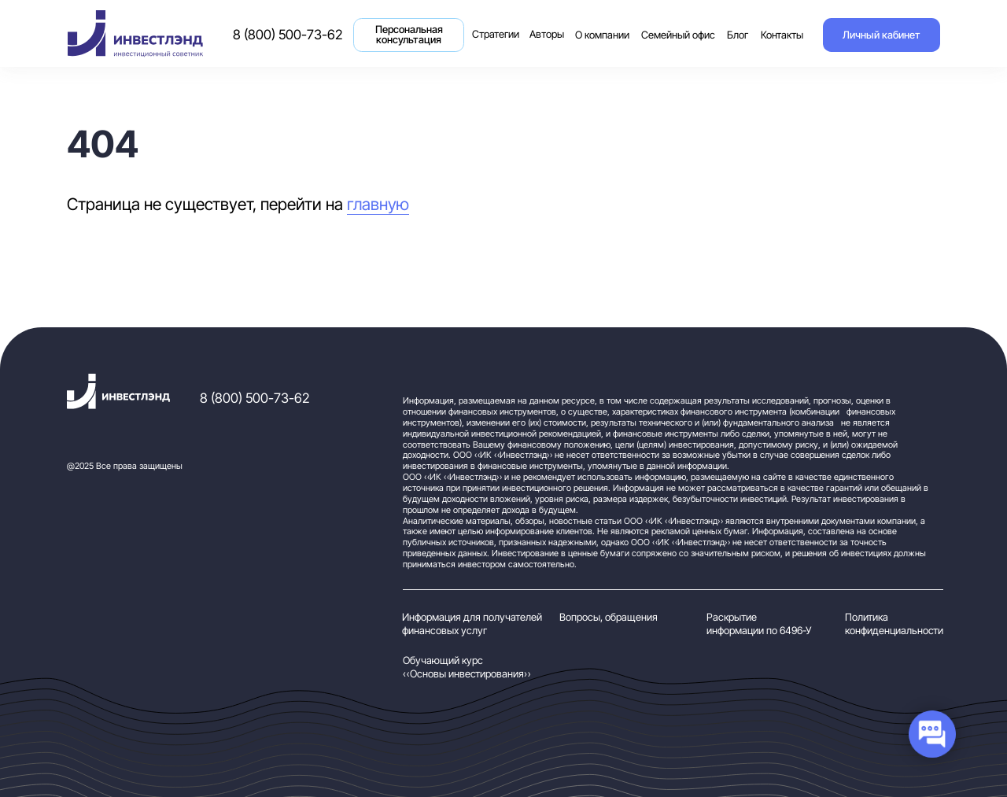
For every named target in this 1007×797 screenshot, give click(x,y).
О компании (602, 35)
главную (378, 204)
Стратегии (498, 25)
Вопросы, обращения (608, 617)
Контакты (782, 35)
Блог (737, 35)
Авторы (546, 34)
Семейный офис (678, 35)
